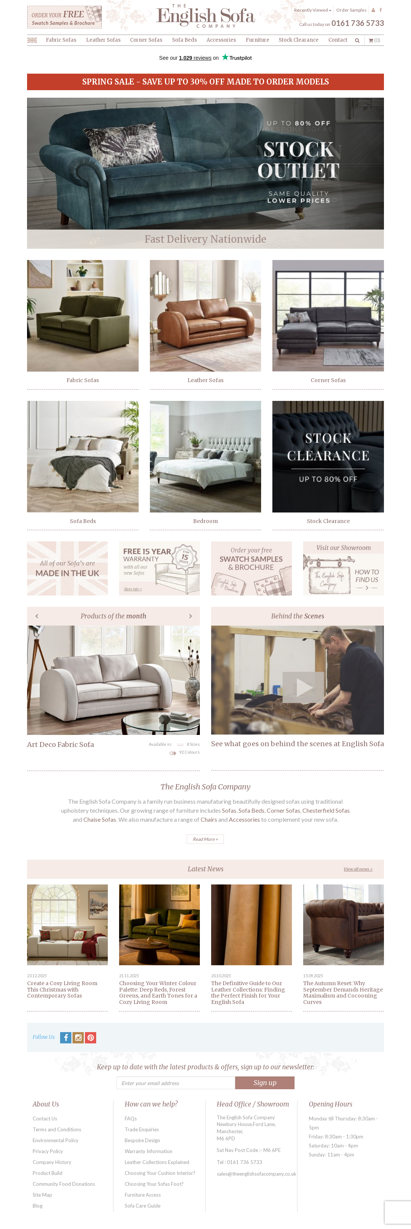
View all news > (358, 869)
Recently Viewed (312, 10)
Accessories (221, 40)
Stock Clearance (299, 40)
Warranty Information (148, 1151)
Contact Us (45, 1119)
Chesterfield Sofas (326, 810)
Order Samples (351, 10)
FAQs (131, 1119)
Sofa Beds (184, 40)
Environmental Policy (56, 1140)
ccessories (246, 819)
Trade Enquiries (142, 1129)
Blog (37, 1206)
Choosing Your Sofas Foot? (154, 1184)
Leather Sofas (103, 40)
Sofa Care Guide (142, 1206)
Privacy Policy (48, 1151)
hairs (211, 819)
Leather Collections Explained (157, 1162)
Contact (338, 40)
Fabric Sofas (61, 40)
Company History (52, 1162)
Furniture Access (143, 1195)
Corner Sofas (146, 40)
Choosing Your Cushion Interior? (160, 1173)
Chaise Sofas (99, 819)
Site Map (42, 1195)
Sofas (229, 810)
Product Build (47, 1173)
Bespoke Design (142, 1140)
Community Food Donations (64, 1184)
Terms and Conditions (57, 1129)
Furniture (257, 40)
